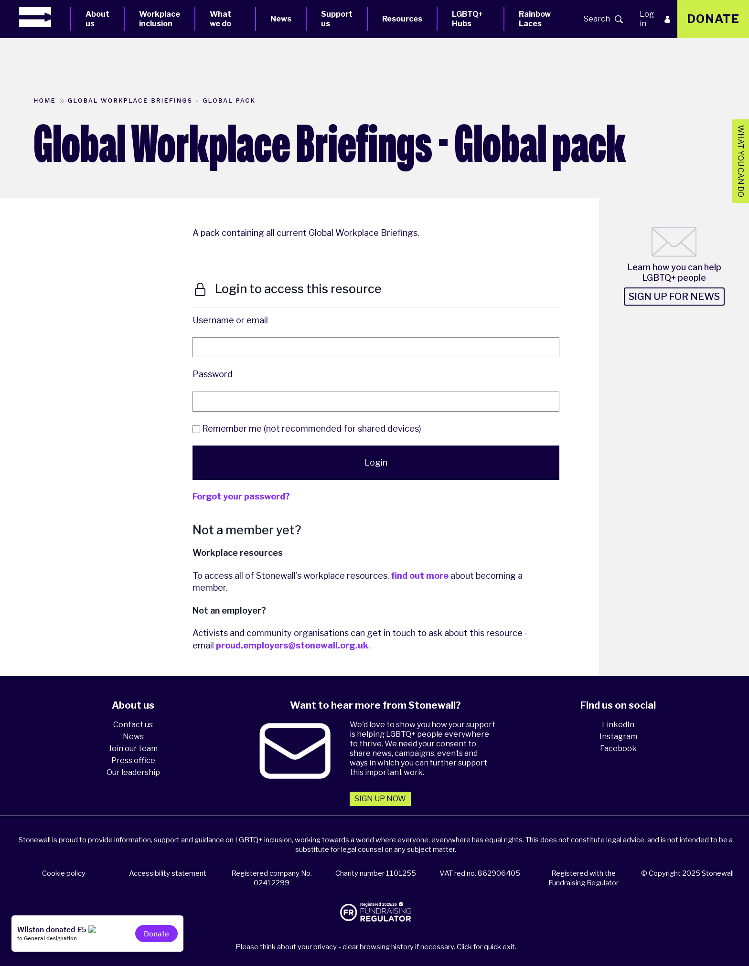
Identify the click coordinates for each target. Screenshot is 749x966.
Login (375, 462)
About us (97, 19)
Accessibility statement (167, 873)
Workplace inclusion (159, 19)
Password (213, 374)
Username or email (230, 320)
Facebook (618, 748)
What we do (220, 19)
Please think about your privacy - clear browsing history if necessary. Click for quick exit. (375, 947)
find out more (420, 576)
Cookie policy (64, 873)
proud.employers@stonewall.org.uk (292, 645)
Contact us (133, 724)
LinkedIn (618, 724)
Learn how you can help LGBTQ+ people (674, 272)
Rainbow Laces (535, 19)
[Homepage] (44, 17)
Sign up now (380, 798)
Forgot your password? (241, 496)
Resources (402, 18)
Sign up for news (674, 296)
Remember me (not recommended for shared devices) (307, 429)
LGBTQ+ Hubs (467, 19)
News (280, 18)
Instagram (618, 736)
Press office (133, 760)
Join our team (133, 748)
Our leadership (133, 772)
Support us (337, 19)
